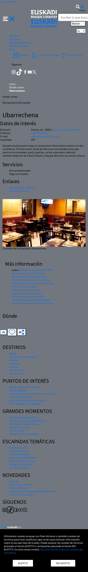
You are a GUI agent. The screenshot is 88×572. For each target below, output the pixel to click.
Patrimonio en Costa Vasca (27, 293)
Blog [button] (12, 49)
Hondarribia (16, 370)
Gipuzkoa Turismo (19, 190)
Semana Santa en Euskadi (23, 434)
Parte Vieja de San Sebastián (25, 403)
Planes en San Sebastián (25, 290)
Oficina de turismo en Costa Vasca (31, 280)
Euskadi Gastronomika (22, 461)
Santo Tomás (16, 430)
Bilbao (13, 353)
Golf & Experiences (19, 467)
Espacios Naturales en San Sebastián (32, 303)
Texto (82, 10)
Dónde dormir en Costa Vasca (28, 273)
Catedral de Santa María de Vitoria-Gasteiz (33, 393)
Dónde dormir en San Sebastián (29, 276)
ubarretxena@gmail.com (45, 136)
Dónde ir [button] (14, 36)
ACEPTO (23, 563)
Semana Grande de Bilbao (23, 417)
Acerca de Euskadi (19, 487)
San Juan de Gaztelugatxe (23, 356)
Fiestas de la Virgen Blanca (24, 424)
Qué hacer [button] (14, 39)
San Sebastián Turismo (22, 187)
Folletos (20, 55)
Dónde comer (16, 87)
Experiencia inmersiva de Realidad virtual (32, 491)
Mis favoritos (71, 55)
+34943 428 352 (39, 133)
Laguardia (14, 363)
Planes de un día (18, 447)
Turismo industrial (19, 454)
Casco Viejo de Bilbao (21, 397)
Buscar (78, 24)
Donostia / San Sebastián (66, 129)
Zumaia (13, 366)
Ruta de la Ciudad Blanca (23, 457)
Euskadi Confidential (20, 464)
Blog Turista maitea (20, 484)
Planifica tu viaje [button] (18, 45)
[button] (8, 18)
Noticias (14, 481)
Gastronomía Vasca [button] (20, 42)
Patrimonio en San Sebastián (28, 296)
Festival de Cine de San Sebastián (27, 420)
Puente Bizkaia (17, 390)
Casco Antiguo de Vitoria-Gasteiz (27, 400)
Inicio (12, 84)
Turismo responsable (21, 494)
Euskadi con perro (19, 451)
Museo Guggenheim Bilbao (24, 387)
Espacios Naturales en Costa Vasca (31, 300)
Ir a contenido (8, 1)
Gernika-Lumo (17, 373)
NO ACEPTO (63, 563)
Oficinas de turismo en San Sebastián (33, 283)
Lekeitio (13, 360)
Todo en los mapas (44, 55)
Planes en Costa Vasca (24, 286)
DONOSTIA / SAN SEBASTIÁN (35, 270)
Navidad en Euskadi (19, 427)
